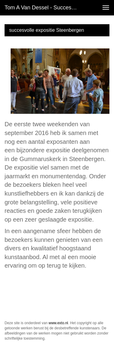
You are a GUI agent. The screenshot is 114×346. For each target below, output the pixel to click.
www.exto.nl (58, 323)
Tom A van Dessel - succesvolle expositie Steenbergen (44, 8)
